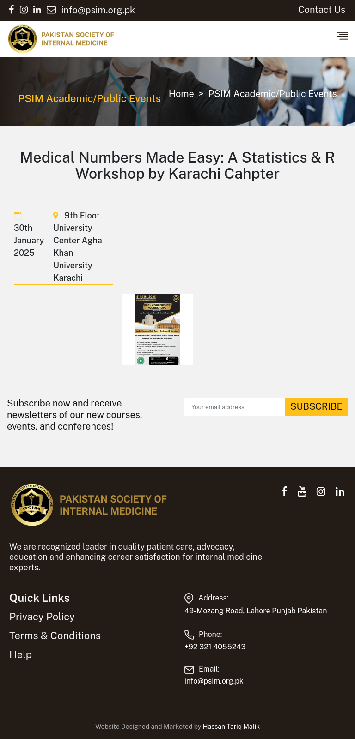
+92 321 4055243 (214, 646)
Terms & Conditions (55, 636)
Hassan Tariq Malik (231, 726)
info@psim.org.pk (214, 681)
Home (181, 93)
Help (20, 654)
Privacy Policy (42, 617)
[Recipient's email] (234, 407)
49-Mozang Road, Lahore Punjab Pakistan (255, 610)
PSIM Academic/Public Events (272, 93)
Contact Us (321, 9)
